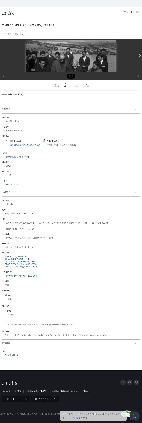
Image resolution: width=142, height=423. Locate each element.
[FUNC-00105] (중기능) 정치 (15, 256)
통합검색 (125, 12)
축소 (76, 84)
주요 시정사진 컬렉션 (12, 355)
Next (140, 55)
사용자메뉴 (131, 12)
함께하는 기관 (10, 399)
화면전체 (55, 84)
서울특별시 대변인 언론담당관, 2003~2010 (20, 276)
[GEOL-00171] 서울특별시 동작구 (17, 259)
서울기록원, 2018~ (11, 184)
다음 (16, 34)
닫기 (87, 417)
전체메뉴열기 (137, 12)
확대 (65, 84)
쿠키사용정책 (76, 417)
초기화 (86, 84)
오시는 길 (6, 391)
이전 (9, 34)
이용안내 (87, 391)
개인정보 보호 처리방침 (36, 391)
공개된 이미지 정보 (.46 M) (12, 94)
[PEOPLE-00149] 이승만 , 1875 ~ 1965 (20, 267)
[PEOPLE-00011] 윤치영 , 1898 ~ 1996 (20, 264)
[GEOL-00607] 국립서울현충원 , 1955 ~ (20, 261)
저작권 (18, 391)
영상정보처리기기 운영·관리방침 (64, 391)
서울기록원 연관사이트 (42, 399)
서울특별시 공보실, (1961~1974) (16, 157)
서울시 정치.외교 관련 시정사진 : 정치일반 (24, 145)
